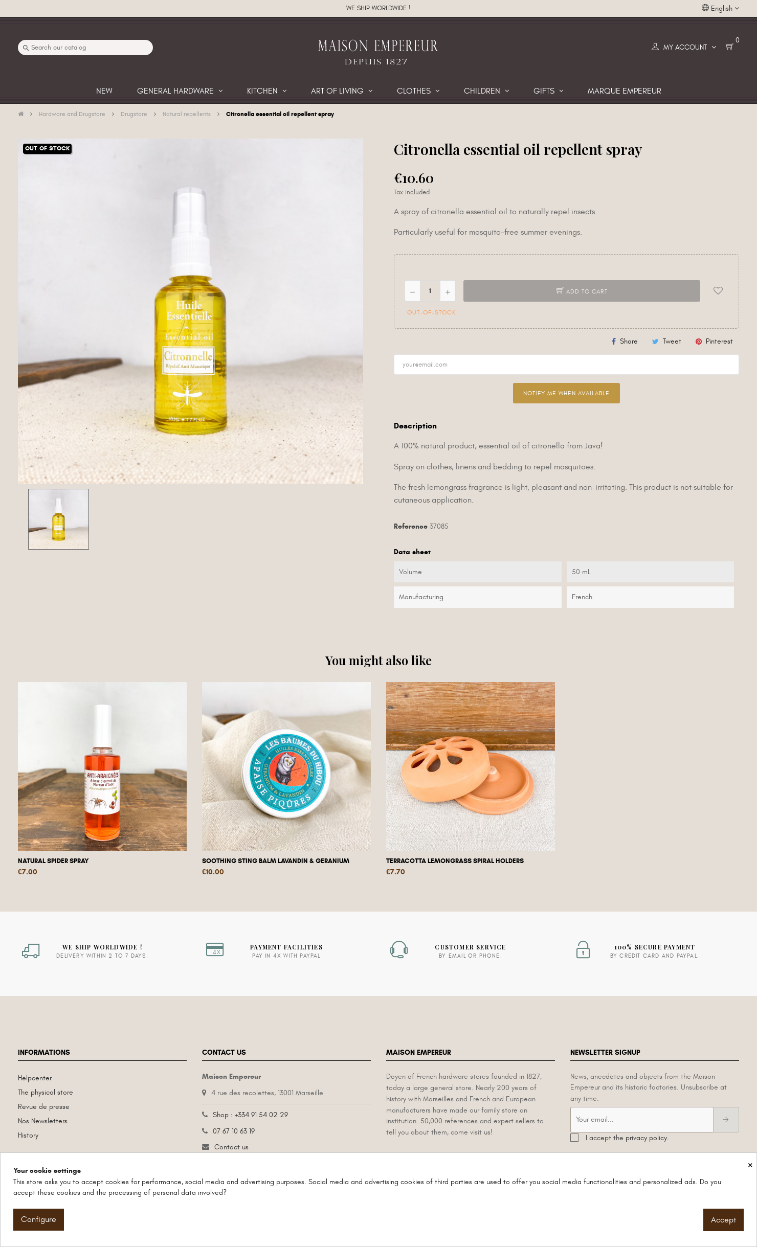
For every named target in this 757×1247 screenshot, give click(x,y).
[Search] (85, 47)
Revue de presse (44, 1106)
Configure (38, 1219)
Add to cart (582, 291)
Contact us (231, 1147)
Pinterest (719, 341)
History (28, 1135)
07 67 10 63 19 (234, 1131)
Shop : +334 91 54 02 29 (250, 1114)
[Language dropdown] (720, 8)
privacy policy (646, 1137)
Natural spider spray (53, 861)
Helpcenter (35, 1078)
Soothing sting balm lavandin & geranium (275, 861)
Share (629, 341)
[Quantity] (430, 291)
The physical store (45, 1092)
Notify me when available (566, 393)
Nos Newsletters (43, 1121)
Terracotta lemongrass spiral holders (455, 861)
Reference (411, 526)
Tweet (672, 341)
